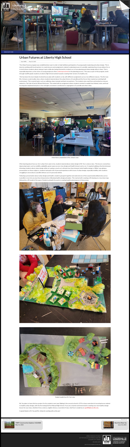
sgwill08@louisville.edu (91, 408)
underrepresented (63, 71)
